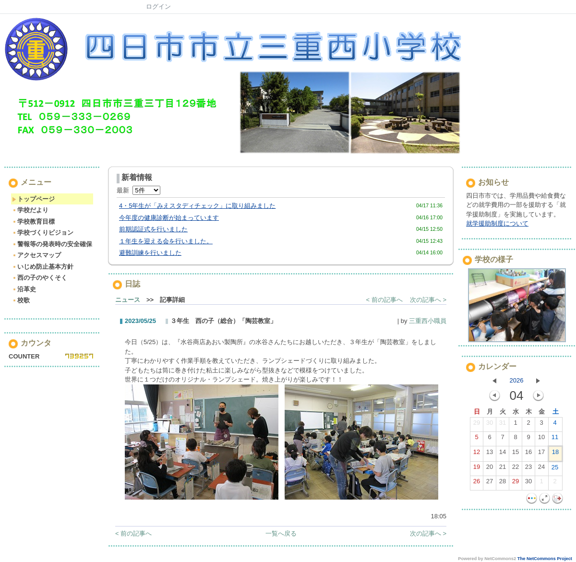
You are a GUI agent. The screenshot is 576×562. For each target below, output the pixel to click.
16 (528, 454)
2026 (517, 380)
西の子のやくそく (39, 277)
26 (476, 483)
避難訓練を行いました (150, 252)
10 (541, 439)
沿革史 (24, 289)
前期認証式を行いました (153, 229)
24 (541, 469)
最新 (138, 190)
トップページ (33, 199)
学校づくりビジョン (42, 232)
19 (476, 469)
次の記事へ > (428, 299)
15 (515, 454)
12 (476, 454)
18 (555, 454)
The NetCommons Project (544, 558)
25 (555, 469)
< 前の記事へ (384, 299)
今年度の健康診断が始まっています (169, 217)
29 (476, 424)
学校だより (30, 210)
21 (502, 469)
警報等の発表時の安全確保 (52, 244)
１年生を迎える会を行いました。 (166, 241)
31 (502, 424)
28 (502, 483)
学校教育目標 (33, 221)
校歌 (21, 300)
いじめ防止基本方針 (42, 266)
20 (489, 469)
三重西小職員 (427, 320)
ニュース (127, 299)
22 (515, 469)
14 (502, 454)
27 (489, 483)
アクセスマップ (36, 255)
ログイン (158, 6)
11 (555, 439)
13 (489, 454)
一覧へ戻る (281, 533)
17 (541, 454)
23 (528, 469)
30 (489, 424)
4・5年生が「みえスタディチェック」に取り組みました (197, 205)
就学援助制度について (497, 223)
